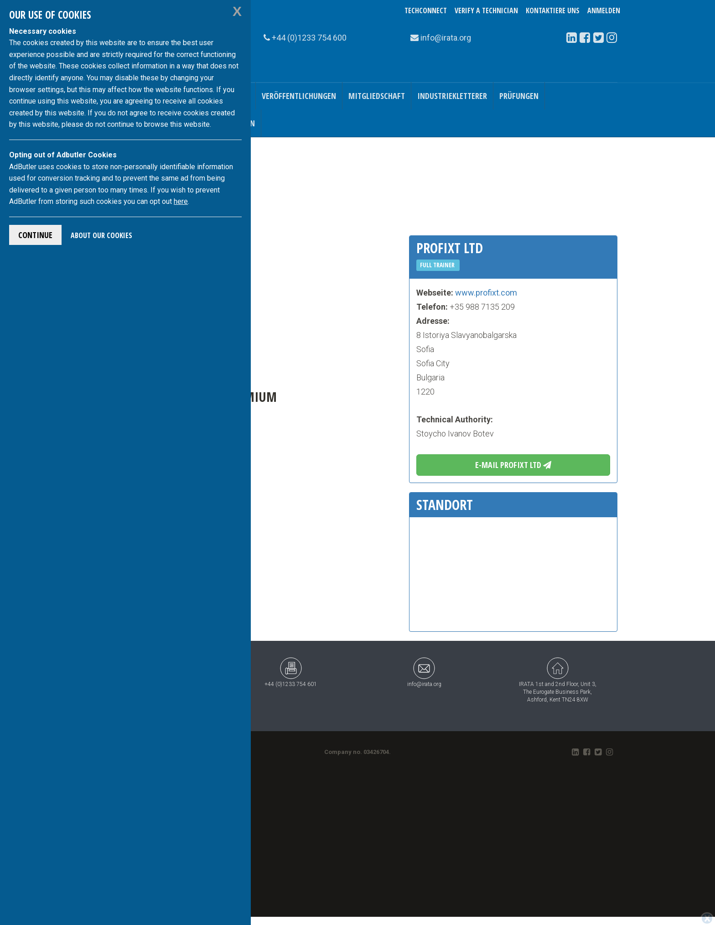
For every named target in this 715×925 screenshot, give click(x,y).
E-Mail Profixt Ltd (513, 464)
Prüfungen (519, 95)
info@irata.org (424, 672)
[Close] (707, 918)
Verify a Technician (486, 10)
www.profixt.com (486, 292)
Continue (35, 234)
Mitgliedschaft (376, 95)
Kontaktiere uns (553, 10)
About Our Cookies (101, 235)
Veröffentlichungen (299, 95)
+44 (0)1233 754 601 (290, 672)
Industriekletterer (452, 95)
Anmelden (603, 10)
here (181, 201)
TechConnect (425, 10)
